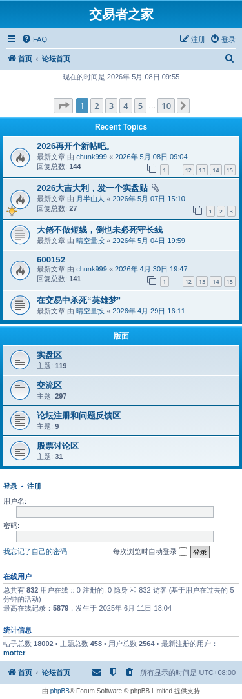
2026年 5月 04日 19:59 (148, 240)
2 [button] (96, 106)
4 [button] (125, 106)
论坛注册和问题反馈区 (79, 415)
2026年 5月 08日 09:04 (151, 157)
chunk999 (91, 157)
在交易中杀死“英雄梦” (79, 300)
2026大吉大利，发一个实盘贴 (92, 188)
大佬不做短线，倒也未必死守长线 (100, 230)
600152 (51, 259)
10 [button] (166, 106)
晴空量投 (90, 240)
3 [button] (111, 106)
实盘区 (49, 355)
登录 (10, 486)
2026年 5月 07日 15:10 (148, 198)
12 (188, 170)
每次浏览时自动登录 (150, 551)
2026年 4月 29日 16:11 (148, 311)
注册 (34, 486)
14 (215, 170)
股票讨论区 (58, 446)
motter (14, 652)
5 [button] (140, 106)
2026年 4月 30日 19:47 (151, 269)
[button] (63, 105)
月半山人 (90, 198)
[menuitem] (34, 39)
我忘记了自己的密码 (35, 551)
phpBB (60, 690)
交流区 (49, 385)
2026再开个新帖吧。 (75, 146)
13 (202, 170)
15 (230, 170)
